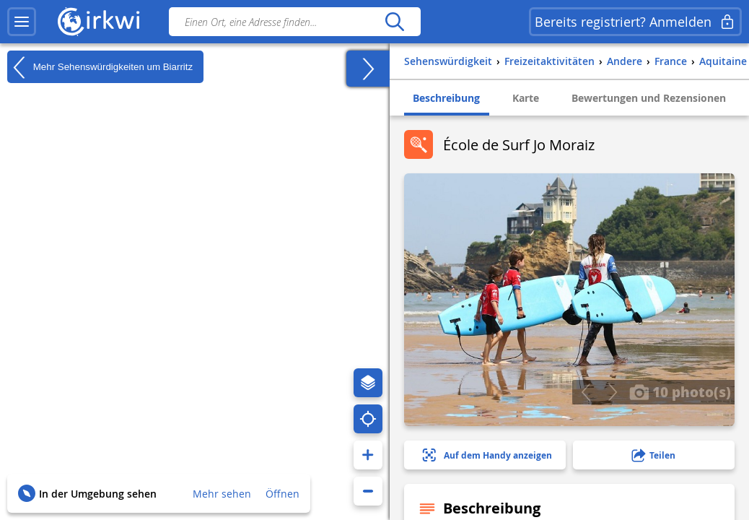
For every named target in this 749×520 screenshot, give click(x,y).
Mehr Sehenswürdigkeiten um (100, 67)
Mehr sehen (222, 493)
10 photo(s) (680, 391)
